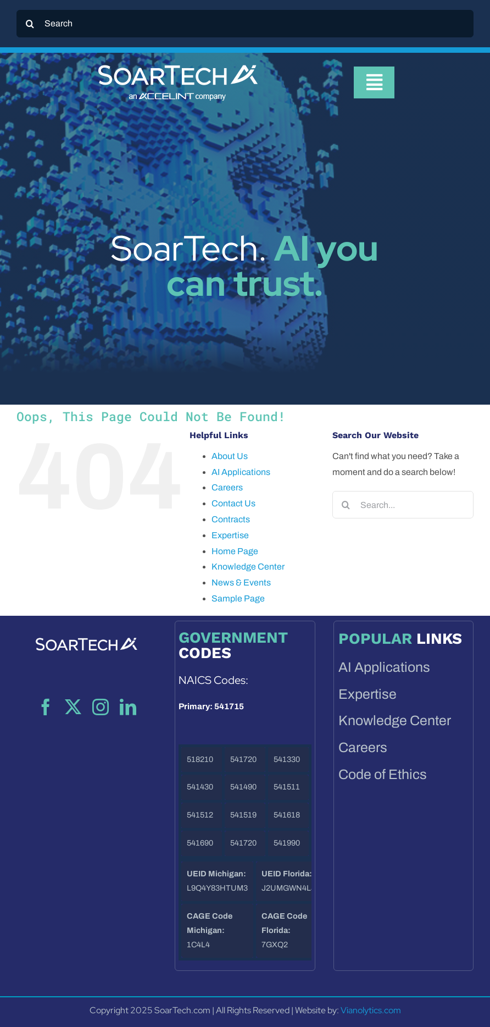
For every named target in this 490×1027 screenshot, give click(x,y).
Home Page (234, 551)
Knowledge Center (248, 566)
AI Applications (240, 472)
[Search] (245, 23)
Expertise (230, 535)
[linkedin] (128, 707)
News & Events (241, 582)
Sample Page (238, 598)
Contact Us (233, 503)
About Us (229, 456)
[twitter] (73, 707)
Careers (227, 487)
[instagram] (100, 707)
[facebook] (45, 707)
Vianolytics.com (371, 1010)
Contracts (230, 519)
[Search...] (403, 504)
